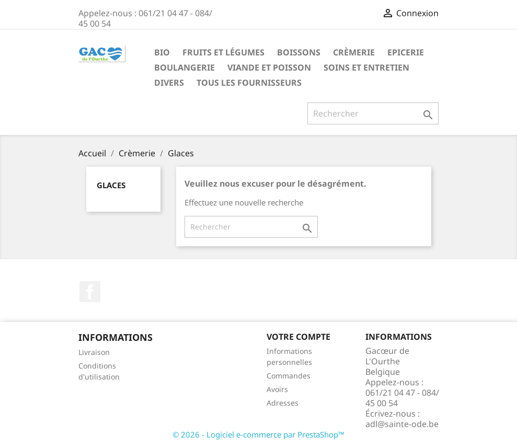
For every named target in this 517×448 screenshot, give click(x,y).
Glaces (111, 185)
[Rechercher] (373, 113)
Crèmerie (354, 52)
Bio (162, 52)
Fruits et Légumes (223, 52)
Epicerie (405, 52)
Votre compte (298, 336)
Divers (169, 82)
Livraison (94, 352)
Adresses (282, 403)
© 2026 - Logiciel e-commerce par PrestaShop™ (258, 434)
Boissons (298, 52)
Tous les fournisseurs (249, 82)
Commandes (289, 376)
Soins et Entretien (366, 67)
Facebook (89, 291)
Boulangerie (184, 67)
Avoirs (277, 389)
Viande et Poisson (269, 67)
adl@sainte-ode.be (402, 424)
